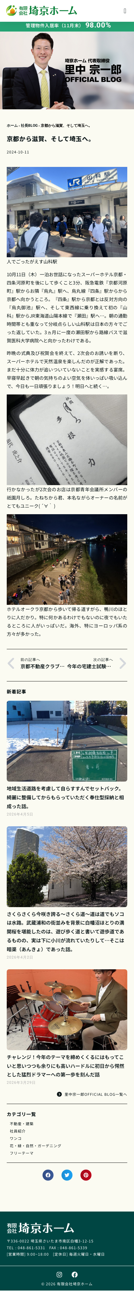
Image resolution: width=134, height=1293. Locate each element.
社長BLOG (29, 128)
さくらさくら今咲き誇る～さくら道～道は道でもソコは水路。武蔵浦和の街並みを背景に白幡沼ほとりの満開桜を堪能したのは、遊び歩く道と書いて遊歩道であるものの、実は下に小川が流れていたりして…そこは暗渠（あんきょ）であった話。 (65, 934)
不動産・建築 (22, 1126)
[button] (125, 11)
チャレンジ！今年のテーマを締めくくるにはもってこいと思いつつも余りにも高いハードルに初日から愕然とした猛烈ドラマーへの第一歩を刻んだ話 (65, 1068)
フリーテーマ (22, 1155)
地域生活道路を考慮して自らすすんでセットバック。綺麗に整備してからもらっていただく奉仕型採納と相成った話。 (65, 799)
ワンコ (16, 1140)
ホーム (12, 128)
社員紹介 (18, 1133)
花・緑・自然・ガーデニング (35, 1148)
